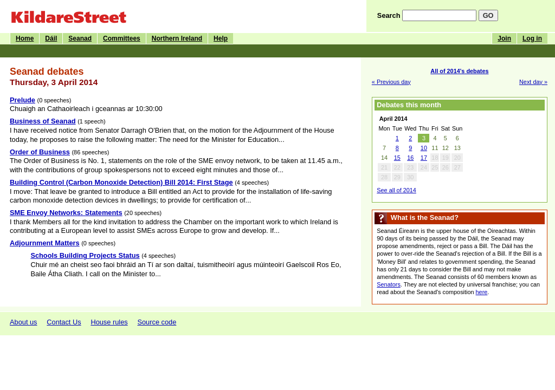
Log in (532, 38)
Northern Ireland (177, 38)
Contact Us (64, 322)
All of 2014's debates (459, 71)
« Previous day (391, 82)
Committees (121, 38)
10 (424, 148)
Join (504, 38)
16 (410, 157)
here (482, 292)
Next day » (533, 82)
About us (23, 322)
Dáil (51, 38)
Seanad (80, 38)
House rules (109, 322)
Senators (389, 284)
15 (397, 157)
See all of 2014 (396, 190)
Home (25, 38)
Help (221, 38)
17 (424, 157)
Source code (156, 322)
